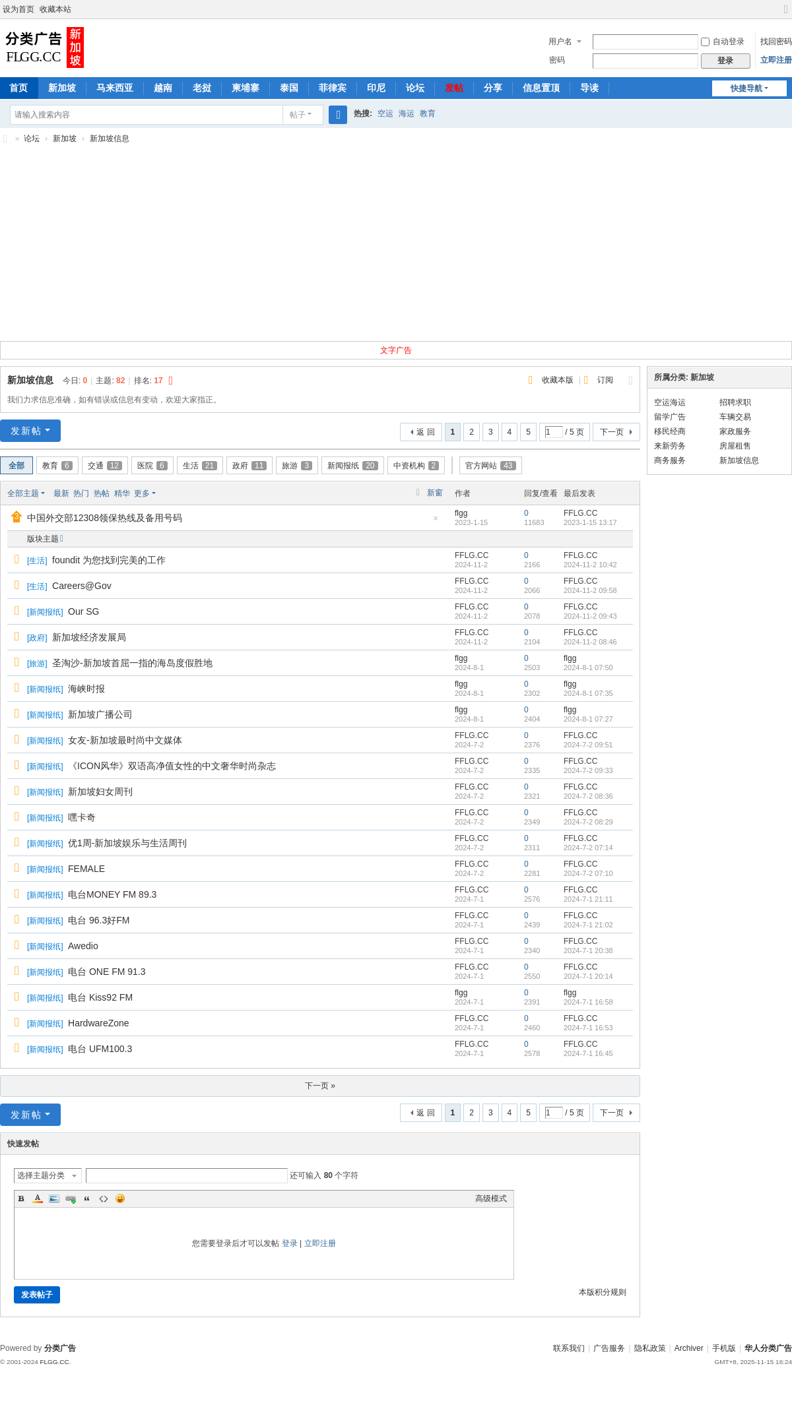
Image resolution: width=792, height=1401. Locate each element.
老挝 (202, 87)
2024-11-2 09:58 (590, 590)
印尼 (376, 87)
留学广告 (670, 416)
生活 (200, 465)
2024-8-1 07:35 (588, 693)
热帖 (102, 493)
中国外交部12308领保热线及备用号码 (104, 518)
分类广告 (60, 1348)
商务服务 (670, 460)
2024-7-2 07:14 (588, 848)
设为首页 (18, 9)
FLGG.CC (54, 1361)
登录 (290, 1243)
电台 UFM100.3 (100, 1048)
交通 (105, 465)
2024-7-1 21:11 (588, 899)
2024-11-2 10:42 (590, 565)
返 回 (425, 432)
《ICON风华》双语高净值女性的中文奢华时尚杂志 (172, 766)
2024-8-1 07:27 (588, 719)
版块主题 (43, 539)
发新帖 (26, 430)
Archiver (689, 1348)
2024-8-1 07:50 (588, 667)
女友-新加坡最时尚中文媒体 (125, 740)
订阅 (605, 380)
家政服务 (735, 431)
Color (37, 1198)
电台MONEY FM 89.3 (112, 894)
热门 (81, 493)
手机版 (724, 1348)
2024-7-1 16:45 (588, 1053)
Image (54, 1198)
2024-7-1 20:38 (588, 950)
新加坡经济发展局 (89, 637)
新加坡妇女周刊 (100, 791)
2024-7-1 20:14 (588, 976)
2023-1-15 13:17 (590, 522)
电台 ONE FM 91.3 (106, 971)
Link (70, 1198)
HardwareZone (98, 1023)
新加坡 (62, 87)
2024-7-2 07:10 (588, 873)
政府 (249, 465)
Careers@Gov (82, 585)
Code (103, 1198)
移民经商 (670, 431)
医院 (152, 465)
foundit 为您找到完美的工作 (109, 560)
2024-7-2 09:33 (588, 770)
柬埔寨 (245, 87)
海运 (406, 113)
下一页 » (320, 1085)
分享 (493, 87)
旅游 (297, 465)
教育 (428, 113)
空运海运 (670, 402)
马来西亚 (114, 87)
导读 (589, 87)
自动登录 (722, 41)
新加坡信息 (109, 138)
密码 (557, 60)
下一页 (612, 432)
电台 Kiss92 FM (100, 997)
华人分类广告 (768, 1348)
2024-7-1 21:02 (588, 925)
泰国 (289, 87)
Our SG (83, 611)
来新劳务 (670, 446)
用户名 (560, 41)
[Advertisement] (396, 247)
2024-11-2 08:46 (590, 642)
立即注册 (776, 60)
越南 (163, 87)
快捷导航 (746, 88)
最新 (61, 493)
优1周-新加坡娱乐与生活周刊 (127, 843)
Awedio (83, 946)
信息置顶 (541, 87)
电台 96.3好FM (98, 920)
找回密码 (776, 41)
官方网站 (490, 465)
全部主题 (23, 493)
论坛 (415, 87)
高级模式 (491, 1198)
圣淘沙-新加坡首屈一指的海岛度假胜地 (132, 663)
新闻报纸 (352, 465)
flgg (461, 513)
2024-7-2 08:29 (588, 822)
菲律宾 (332, 87)
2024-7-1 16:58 (588, 1002)
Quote (87, 1198)
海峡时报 (86, 688)
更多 (142, 493)
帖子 (298, 114)
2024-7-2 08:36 (588, 796)
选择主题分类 (41, 1175)
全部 (16, 465)
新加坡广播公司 (100, 714)
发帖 (454, 87)
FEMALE (86, 868)
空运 (385, 113)
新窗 (435, 492)
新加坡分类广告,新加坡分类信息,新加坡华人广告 (5, 138)
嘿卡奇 (82, 817)
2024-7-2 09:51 (588, 745)
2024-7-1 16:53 (588, 1028)
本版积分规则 (602, 1292)
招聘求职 (735, 402)
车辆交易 (735, 416)
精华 (122, 493)
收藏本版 (559, 380)
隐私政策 (650, 1348)
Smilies (120, 1198)
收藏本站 (55, 9)
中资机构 (416, 465)
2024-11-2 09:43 (590, 616)
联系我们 (569, 1348)
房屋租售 (735, 446)
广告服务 (609, 1348)
